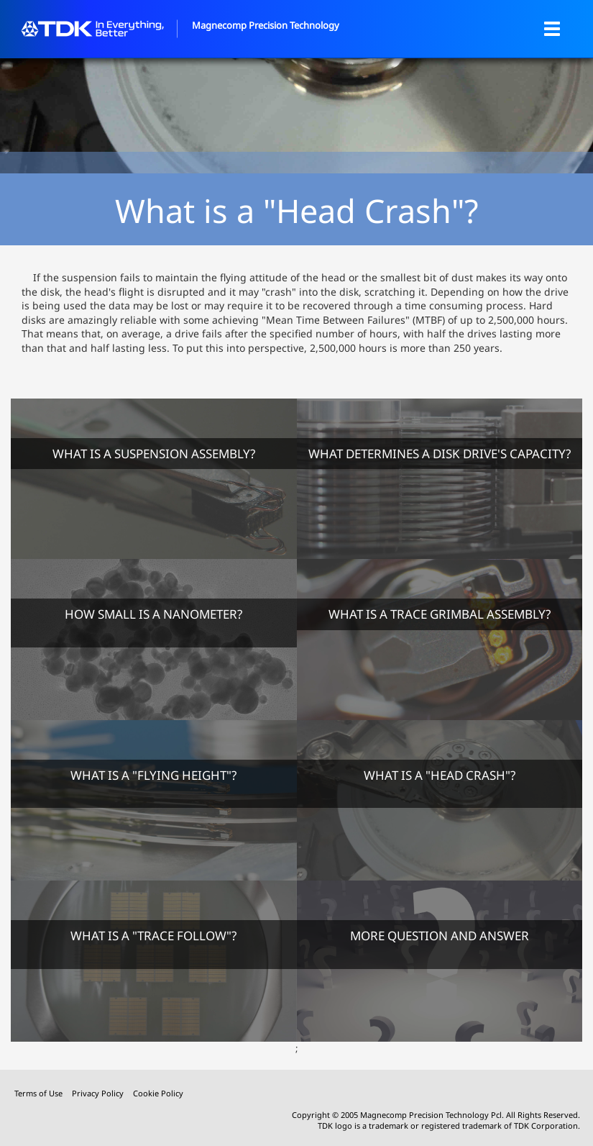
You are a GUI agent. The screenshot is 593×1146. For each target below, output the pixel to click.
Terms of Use (39, 1093)
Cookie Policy (158, 1093)
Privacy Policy (99, 1093)
